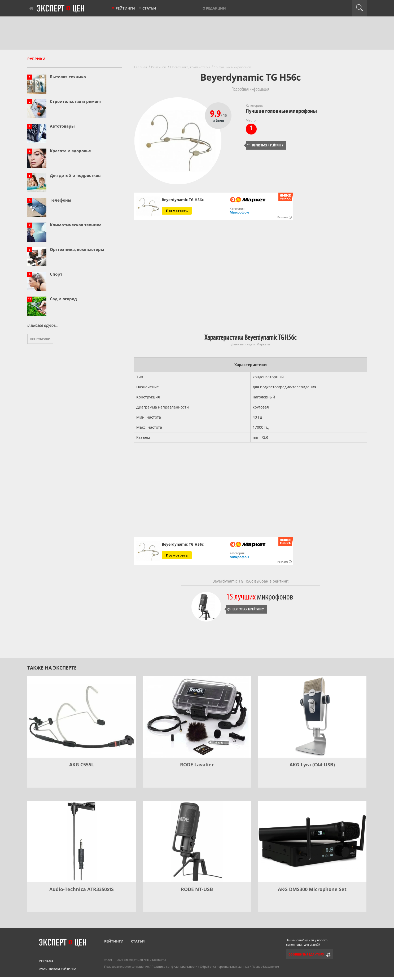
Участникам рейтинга (57, 969)
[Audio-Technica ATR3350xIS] (81, 841)
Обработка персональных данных (224, 967)
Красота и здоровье (70, 150)
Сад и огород (63, 298)
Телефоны (60, 200)
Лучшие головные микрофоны (281, 111)
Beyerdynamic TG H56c (183, 200)
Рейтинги (125, 8)
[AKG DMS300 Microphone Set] (312, 841)
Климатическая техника (76, 224)
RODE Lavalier (197, 764)
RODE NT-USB (197, 889)
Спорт (56, 274)
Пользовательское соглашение (126, 967)
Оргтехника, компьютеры (77, 249)
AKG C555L (81, 764)
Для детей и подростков (75, 175)
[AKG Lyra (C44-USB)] (312, 717)
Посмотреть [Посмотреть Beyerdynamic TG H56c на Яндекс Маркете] (177, 210)
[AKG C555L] (81, 717)
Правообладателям (265, 967)
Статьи (149, 8)
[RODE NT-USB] (197, 841)
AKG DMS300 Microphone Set (312, 889)
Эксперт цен (61, 9)
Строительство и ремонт (76, 101)
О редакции (214, 8)
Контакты (159, 960)
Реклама (46, 961)
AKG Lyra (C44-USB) (312, 764)
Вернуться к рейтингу (265, 145)
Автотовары (62, 126)
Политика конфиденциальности (174, 967)
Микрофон (239, 212)
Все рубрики (40, 339)
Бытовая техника (68, 76)
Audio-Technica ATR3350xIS (81, 889)
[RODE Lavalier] (197, 717)
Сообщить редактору (306, 954)
